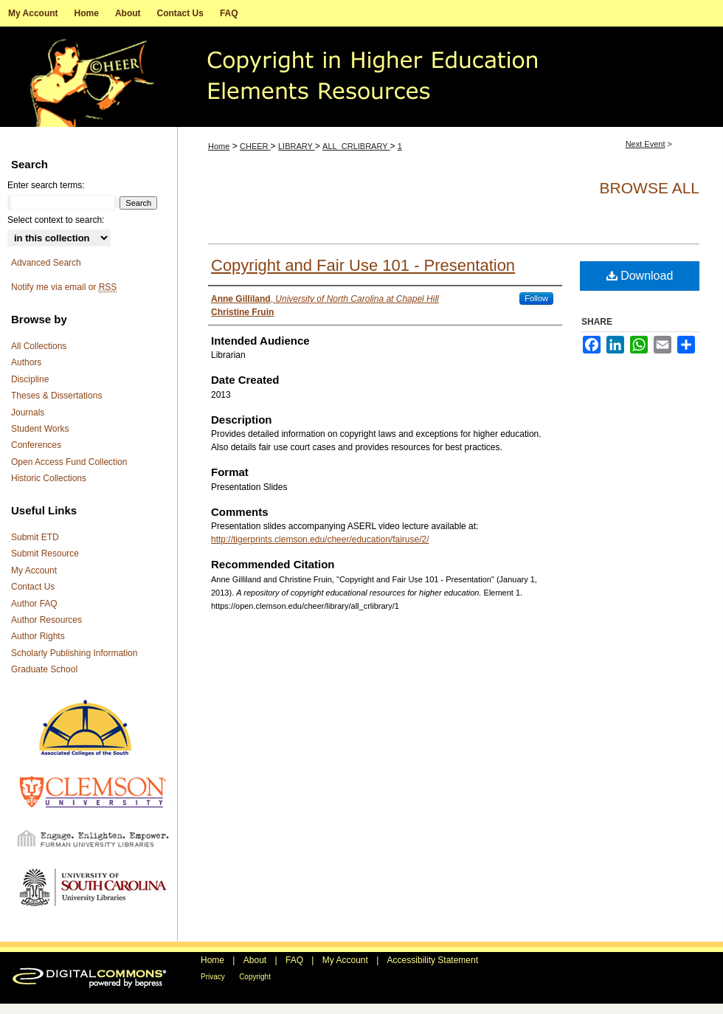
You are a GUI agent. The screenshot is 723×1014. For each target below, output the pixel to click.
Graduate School (44, 669)
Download (640, 275)
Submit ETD (35, 537)
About (254, 960)
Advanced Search (46, 263)
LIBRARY (296, 146)
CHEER (255, 146)
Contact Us (33, 587)
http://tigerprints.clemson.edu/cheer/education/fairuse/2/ (320, 539)
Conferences (36, 445)
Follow (536, 298)
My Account (34, 570)
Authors (26, 362)
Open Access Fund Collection (69, 462)
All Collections (38, 346)
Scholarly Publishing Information (74, 653)
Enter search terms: (46, 185)
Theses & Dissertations (56, 395)
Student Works (40, 429)
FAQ (294, 960)
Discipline (30, 379)
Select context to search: (55, 220)
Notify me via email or (64, 287)
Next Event (645, 143)
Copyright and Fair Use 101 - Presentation (363, 265)
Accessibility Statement (432, 960)
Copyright (255, 977)
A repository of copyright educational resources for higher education (361, 77)
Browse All (649, 187)
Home (218, 146)
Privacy (213, 977)
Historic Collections (48, 478)
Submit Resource (45, 553)
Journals (27, 412)
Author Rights (38, 636)
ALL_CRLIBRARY (356, 146)
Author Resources (46, 620)
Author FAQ (34, 604)
